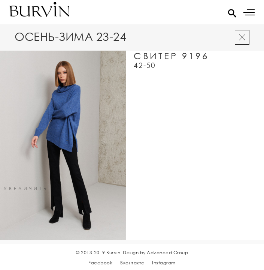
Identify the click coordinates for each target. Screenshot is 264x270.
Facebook (100, 263)
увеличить (26, 188)
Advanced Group (167, 252)
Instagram (164, 263)
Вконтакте (132, 263)
